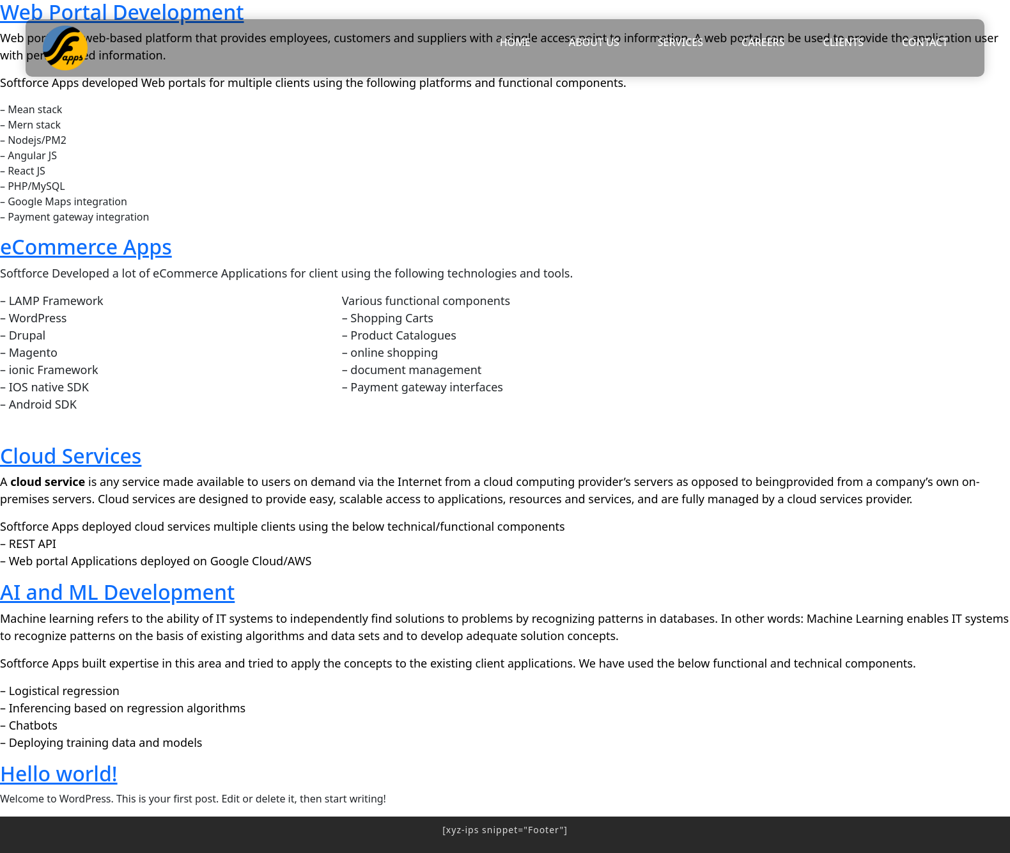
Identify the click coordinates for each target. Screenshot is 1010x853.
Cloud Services (70, 455)
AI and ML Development (117, 592)
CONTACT (925, 42)
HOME (515, 42)
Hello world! (59, 773)
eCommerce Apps (86, 246)
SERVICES (680, 42)
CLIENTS (843, 42)
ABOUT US (594, 42)
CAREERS (763, 42)
